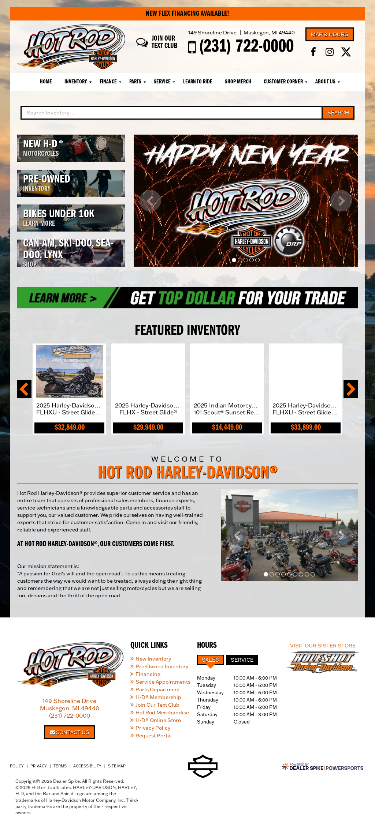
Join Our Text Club (157, 705)
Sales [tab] (210, 660)
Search (338, 112)
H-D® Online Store (158, 720)
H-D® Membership (158, 697)
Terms (60, 766)
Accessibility (87, 766)
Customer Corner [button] (283, 82)
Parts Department (157, 689)
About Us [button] (325, 82)
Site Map (117, 766)
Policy (17, 766)
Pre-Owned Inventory (161, 666)
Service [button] (162, 82)
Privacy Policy (152, 728)
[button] (150, 200)
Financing (147, 674)
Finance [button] (108, 82)
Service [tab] (242, 660)
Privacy (38, 766)
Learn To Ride (197, 82)
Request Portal (153, 735)
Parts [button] (135, 82)
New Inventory (153, 658)
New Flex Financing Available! (187, 14)
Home (46, 82)
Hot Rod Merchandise (162, 712)
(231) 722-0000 (69, 715)
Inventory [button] (75, 82)
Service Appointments (162, 682)
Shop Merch (238, 82)
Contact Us (69, 732)
